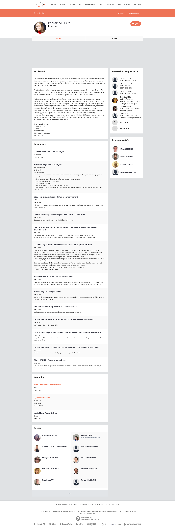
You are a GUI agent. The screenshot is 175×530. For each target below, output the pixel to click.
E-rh (100, 4)
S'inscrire (122, 13)
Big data (137, 4)
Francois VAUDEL (126, 157)
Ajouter (136, 23)
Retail (54, 4)
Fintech (72, 4)
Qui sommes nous (44, 511)
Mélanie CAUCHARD (50, 469)
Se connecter (134, 13)
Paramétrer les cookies (99, 511)
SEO (119, 4)
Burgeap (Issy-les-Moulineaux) (90, 437)
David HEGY (124, 113)
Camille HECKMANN (89, 446)
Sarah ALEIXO (48, 480)
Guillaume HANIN (88, 457)
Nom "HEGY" (124, 122)
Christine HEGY (125, 97)
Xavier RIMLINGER (88, 480)
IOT (80, 4)
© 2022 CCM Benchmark (87, 513)
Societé (74, 511)
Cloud (127, 4)
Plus (69, 493)
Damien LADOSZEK (127, 164)
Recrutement (67, 511)
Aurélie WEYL (86, 435)
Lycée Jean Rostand (42, 397)
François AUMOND (50, 457)
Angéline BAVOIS (49, 435)
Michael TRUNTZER (89, 469)
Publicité (59, 511)
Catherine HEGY (126, 78)
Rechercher (40, 13)
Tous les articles (123, 511)
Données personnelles (84, 511)
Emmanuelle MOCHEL (128, 172)
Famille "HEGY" (125, 128)
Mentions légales (112, 511)
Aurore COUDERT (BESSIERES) (54, 446)
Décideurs (110, 4)
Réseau (114, 38)
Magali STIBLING (126, 149)
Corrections (132, 511)
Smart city (90, 4)
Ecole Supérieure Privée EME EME (47, 384)
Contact (53, 511)
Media (62, 4)
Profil (58, 38)
